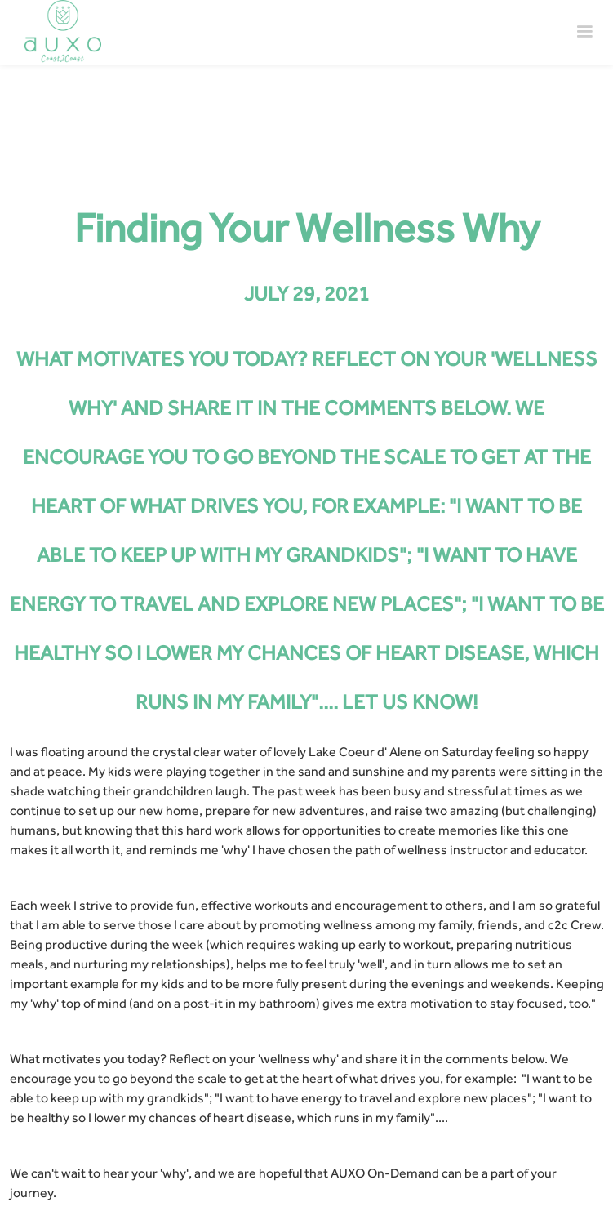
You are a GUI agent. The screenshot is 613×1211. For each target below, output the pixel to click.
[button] (584, 31)
